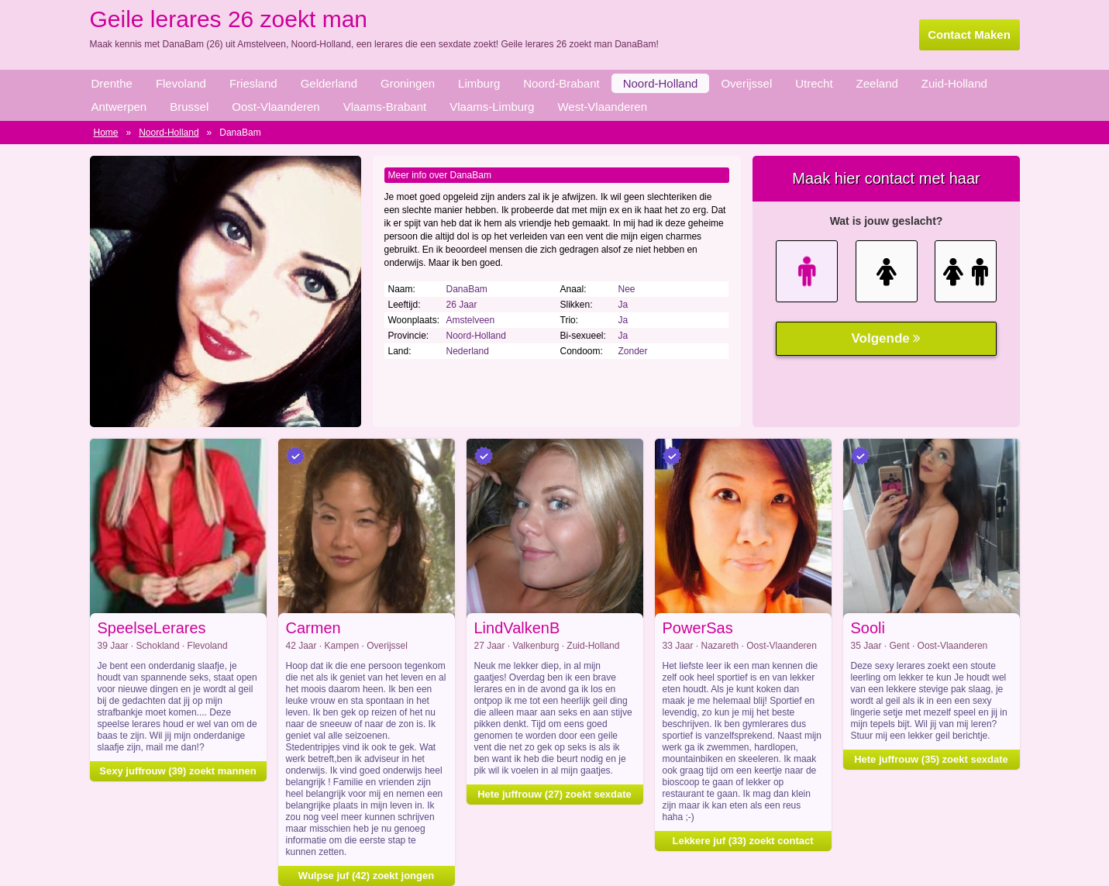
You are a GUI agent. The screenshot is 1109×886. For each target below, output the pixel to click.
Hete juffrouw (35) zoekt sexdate (931, 759)
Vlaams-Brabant (385, 106)
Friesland (253, 83)
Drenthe (112, 83)
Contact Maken (969, 34)
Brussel (189, 106)
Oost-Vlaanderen (275, 106)
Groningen (408, 83)
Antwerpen (119, 106)
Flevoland (181, 83)
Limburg (479, 83)
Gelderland (329, 83)
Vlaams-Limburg (491, 106)
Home (106, 132)
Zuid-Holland (954, 83)
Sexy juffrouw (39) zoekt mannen (177, 771)
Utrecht (813, 83)
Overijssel (746, 83)
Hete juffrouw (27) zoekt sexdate (554, 794)
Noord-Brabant (561, 83)
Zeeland (877, 83)
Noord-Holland (660, 83)
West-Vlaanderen (602, 106)
